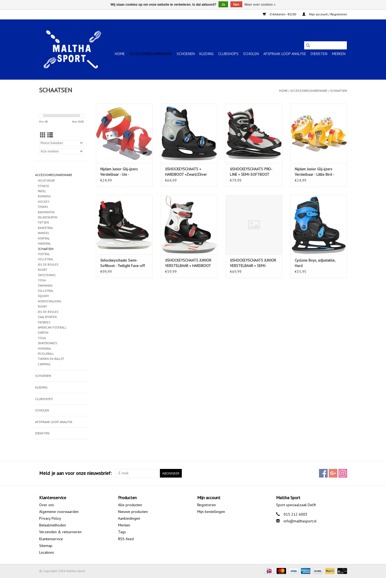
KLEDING (206, 53)
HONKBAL (44, 348)
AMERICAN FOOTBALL (52, 327)
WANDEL (43, 233)
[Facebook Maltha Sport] (323, 473)
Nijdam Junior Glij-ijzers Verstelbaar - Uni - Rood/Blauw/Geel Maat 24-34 (122, 172)
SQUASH (43, 296)
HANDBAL (44, 243)
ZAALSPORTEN (47, 317)
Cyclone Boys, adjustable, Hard (315, 263)
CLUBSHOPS (228, 53)
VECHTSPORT (46, 180)
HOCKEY (43, 202)
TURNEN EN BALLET (51, 359)
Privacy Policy (50, 518)
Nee (236, 4)
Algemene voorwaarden (59, 511)
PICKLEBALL (46, 354)
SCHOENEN (186, 53)
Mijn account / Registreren (324, 14)
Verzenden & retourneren (60, 531)
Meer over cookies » (260, 4)
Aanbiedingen (129, 518)
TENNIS (43, 207)
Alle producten (130, 504)
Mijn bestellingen (211, 511)
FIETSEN (43, 222)
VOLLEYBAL (45, 259)
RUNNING (44, 196)
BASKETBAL (45, 228)
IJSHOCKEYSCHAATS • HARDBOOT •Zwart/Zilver (186, 172)
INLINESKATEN (47, 217)
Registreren (206, 504)
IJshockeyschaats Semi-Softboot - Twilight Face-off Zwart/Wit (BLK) (122, 263)
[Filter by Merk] (61, 151)
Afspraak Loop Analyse (284, 53)
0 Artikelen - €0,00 (280, 14)
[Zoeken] (325, 45)
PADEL (42, 191)
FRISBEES (44, 322)
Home (120, 53)
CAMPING (44, 364)
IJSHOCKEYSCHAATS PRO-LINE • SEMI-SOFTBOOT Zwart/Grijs (251, 172)
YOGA (42, 280)
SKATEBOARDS (47, 343)
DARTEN (43, 332)
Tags (122, 531)
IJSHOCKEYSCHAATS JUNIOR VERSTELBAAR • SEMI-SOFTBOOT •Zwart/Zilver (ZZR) (253, 263)
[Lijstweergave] (50, 135)
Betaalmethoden (52, 525)
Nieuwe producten (133, 511)
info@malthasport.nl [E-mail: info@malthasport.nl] (300, 521)
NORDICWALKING (49, 301)
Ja (223, 4)
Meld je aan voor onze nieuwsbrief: (75, 473)
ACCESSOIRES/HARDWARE (150, 53)
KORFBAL (44, 238)
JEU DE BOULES (48, 264)
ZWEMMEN (45, 286)
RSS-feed (126, 538)
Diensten (319, 53)
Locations (46, 552)
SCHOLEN (251, 53)
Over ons (46, 504)
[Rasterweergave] (43, 135)
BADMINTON (46, 212)
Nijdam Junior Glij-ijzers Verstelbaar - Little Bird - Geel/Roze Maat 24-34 (314, 172)
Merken (338, 53)
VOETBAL (44, 254)
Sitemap (45, 545)
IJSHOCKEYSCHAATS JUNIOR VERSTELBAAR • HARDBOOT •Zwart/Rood (188, 263)
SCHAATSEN (338, 91)
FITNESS (43, 186)
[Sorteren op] (61, 143)
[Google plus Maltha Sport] (333, 473)
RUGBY (42, 270)
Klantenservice (51, 538)
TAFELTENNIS (46, 275)
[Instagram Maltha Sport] (342, 473)
